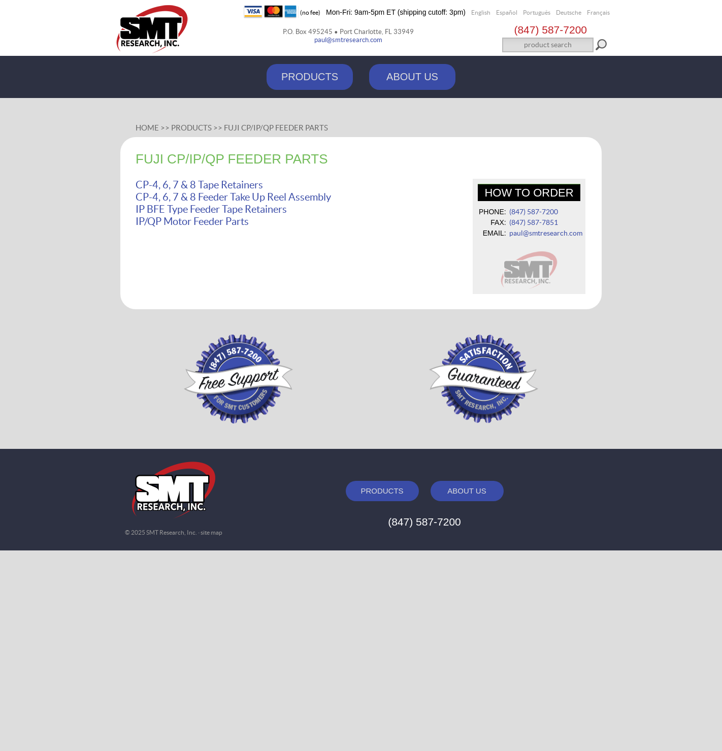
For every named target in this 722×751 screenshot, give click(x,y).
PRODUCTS (309, 76)
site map (211, 532)
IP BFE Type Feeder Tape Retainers (211, 209)
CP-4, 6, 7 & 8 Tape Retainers (199, 184)
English (480, 12)
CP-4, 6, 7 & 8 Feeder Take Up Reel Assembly (233, 197)
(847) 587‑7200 (550, 30)
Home (147, 127)
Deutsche (568, 12)
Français (598, 12)
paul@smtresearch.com (348, 40)
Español (506, 12)
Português (536, 12)
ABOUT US (412, 76)
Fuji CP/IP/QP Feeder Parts (276, 127)
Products (191, 127)
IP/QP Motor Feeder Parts (192, 221)
